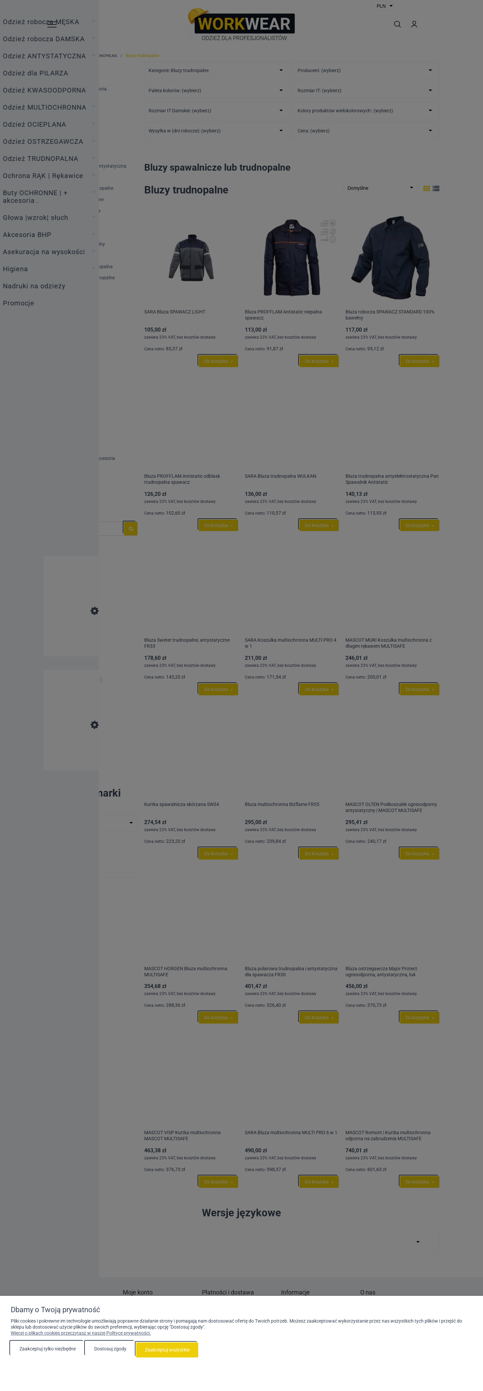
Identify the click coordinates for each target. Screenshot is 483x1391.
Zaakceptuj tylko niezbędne (47, 1351)
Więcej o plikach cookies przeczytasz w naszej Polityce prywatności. (81, 1335)
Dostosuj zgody (110, 1351)
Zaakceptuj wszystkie (167, 1351)
